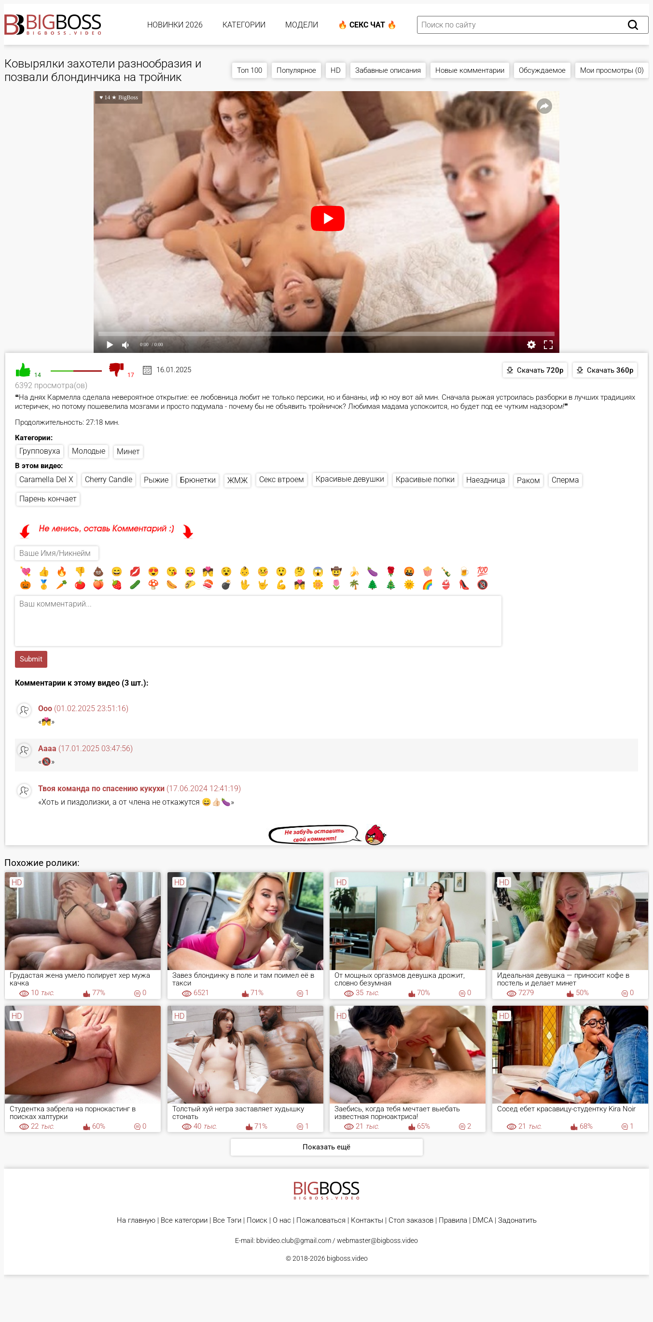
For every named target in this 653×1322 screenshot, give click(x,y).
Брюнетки (198, 480)
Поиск (257, 1220)
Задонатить (517, 1220)
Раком (528, 480)
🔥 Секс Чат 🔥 (367, 24)
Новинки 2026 (175, 24)
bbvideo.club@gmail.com (293, 1240)
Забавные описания (388, 70)
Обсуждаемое (542, 70)
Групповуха (39, 451)
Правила (453, 1220)
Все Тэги (227, 1220)
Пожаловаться (321, 1220)
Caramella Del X (46, 479)
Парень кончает (48, 498)
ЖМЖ (237, 480)
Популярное (296, 70)
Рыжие (156, 480)
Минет (128, 451)
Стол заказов (411, 1220)
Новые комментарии (469, 70)
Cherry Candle (108, 479)
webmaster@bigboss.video (377, 1240)
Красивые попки (425, 479)
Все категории (184, 1220)
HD (336, 70)
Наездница (485, 480)
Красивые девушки (350, 479)
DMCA (482, 1220)
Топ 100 (249, 70)
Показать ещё (326, 1147)
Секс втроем (281, 479)
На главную (136, 1220)
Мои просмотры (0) (612, 70)
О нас (282, 1220)
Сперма (565, 480)
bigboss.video (347, 1258)
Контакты (367, 1220)
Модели (301, 24)
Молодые (88, 451)
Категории (243, 24)
